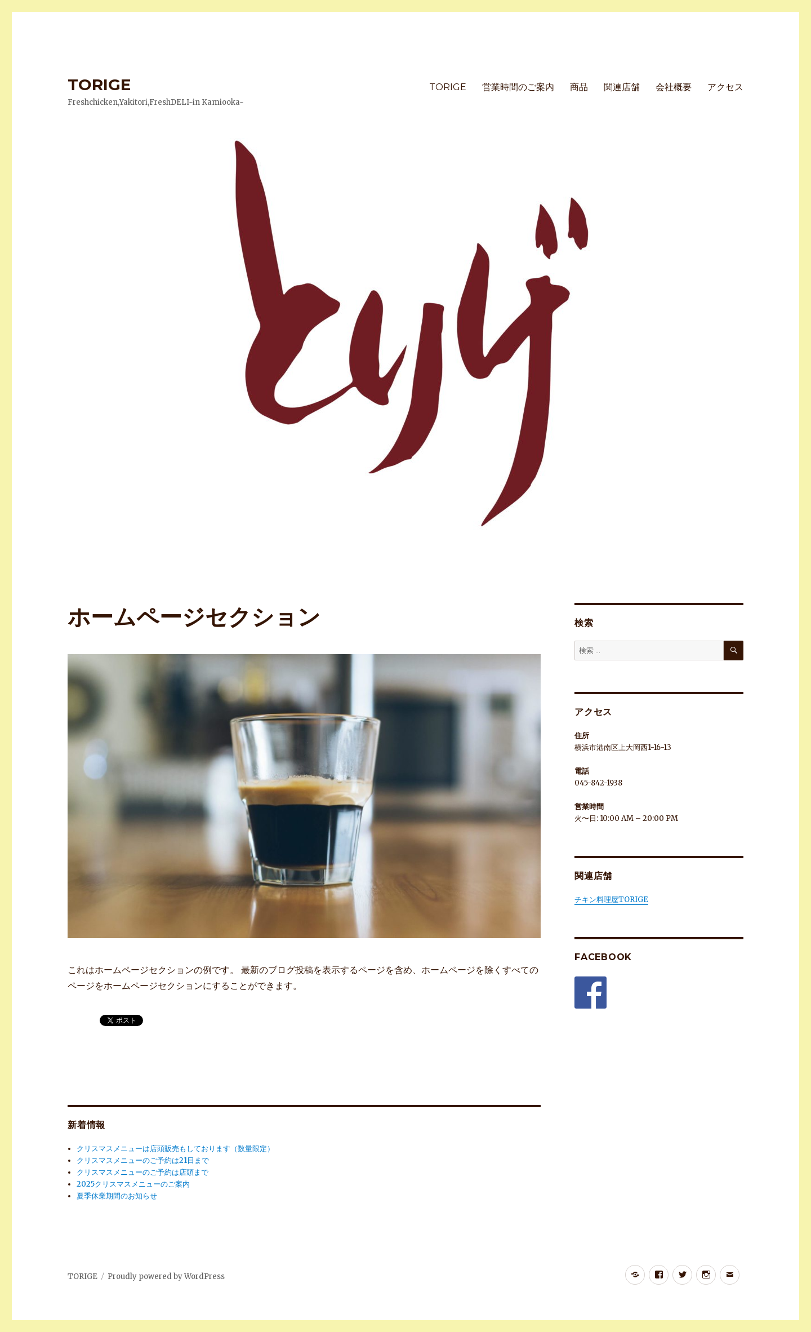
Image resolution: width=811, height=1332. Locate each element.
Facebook (603, 957)
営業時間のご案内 (518, 87)
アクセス (725, 87)
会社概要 (674, 87)
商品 (579, 87)
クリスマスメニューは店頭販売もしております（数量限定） (175, 1148)
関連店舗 (622, 87)
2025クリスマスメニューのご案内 (133, 1184)
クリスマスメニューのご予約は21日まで (143, 1160)
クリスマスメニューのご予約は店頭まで (142, 1172)
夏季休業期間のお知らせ (117, 1196)
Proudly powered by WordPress (166, 1276)
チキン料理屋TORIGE (611, 899)
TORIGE (99, 84)
